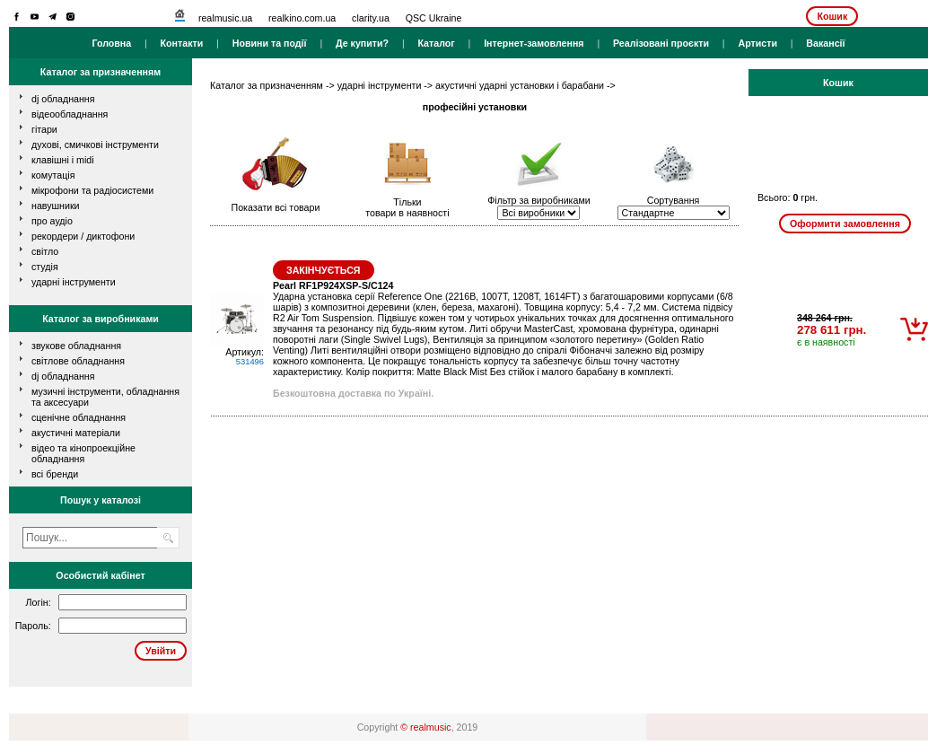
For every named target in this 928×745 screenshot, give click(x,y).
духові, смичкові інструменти (95, 144)
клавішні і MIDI (62, 159)
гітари (44, 129)
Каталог (435, 43)
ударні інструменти (73, 281)
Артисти (757, 43)
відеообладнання (69, 114)
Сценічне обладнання (78, 417)
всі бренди (54, 474)
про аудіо (52, 220)
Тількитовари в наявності (407, 207)
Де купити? (362, 43)
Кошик (832, 16)
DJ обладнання (63, 376)
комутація (52, 175)
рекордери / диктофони (83, 236)
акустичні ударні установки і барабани (519, 85)
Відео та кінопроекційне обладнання (83, 453)
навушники (55, 205)
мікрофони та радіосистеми (92, 190)
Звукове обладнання (76, 345)
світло (44, 251)
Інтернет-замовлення (533, 43)
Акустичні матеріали (75, 432)
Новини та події (269, 43)
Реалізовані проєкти (661, 43)
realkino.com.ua (302, 18)
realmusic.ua (225, 18)
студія (44, 266)
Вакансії (825, 43)
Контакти (182, 43)
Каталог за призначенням (266, 85)
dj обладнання (63, 98)
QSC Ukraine (434, 18)
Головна (111, 43)
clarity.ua (371, 18)
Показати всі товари (276, 207)
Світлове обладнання (78, 360)
